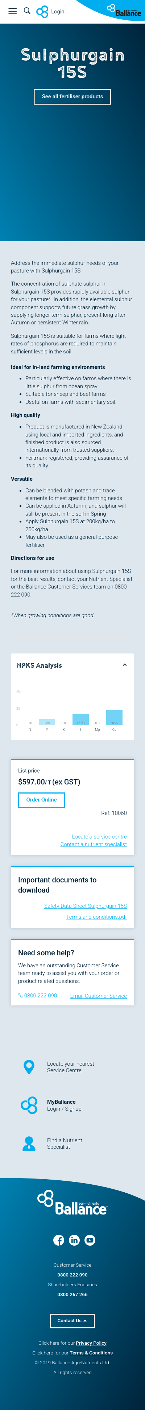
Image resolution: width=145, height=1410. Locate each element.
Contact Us (72, 1320)
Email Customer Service (98, 996)
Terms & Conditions (91, 1353)
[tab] (72, 665)
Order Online (41, 799)
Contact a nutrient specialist (94, 844)
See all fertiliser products (72, 96)
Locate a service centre (99, 836)
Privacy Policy (91, 1343)
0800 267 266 (72, 1294)
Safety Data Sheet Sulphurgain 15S (85, 906)
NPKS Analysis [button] (39, 665)
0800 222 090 (37, 995)
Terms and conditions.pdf (96, 917)
